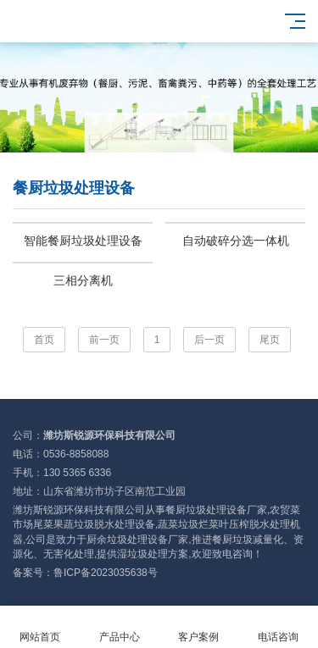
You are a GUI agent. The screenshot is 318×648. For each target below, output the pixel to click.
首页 (44, 340)
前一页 (104, 340)
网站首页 (40, 627)
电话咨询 (278, 627)
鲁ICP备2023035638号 (105, 573)
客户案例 (199, 627)
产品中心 (119, 627)
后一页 (209, 340)
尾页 (269, 340)
